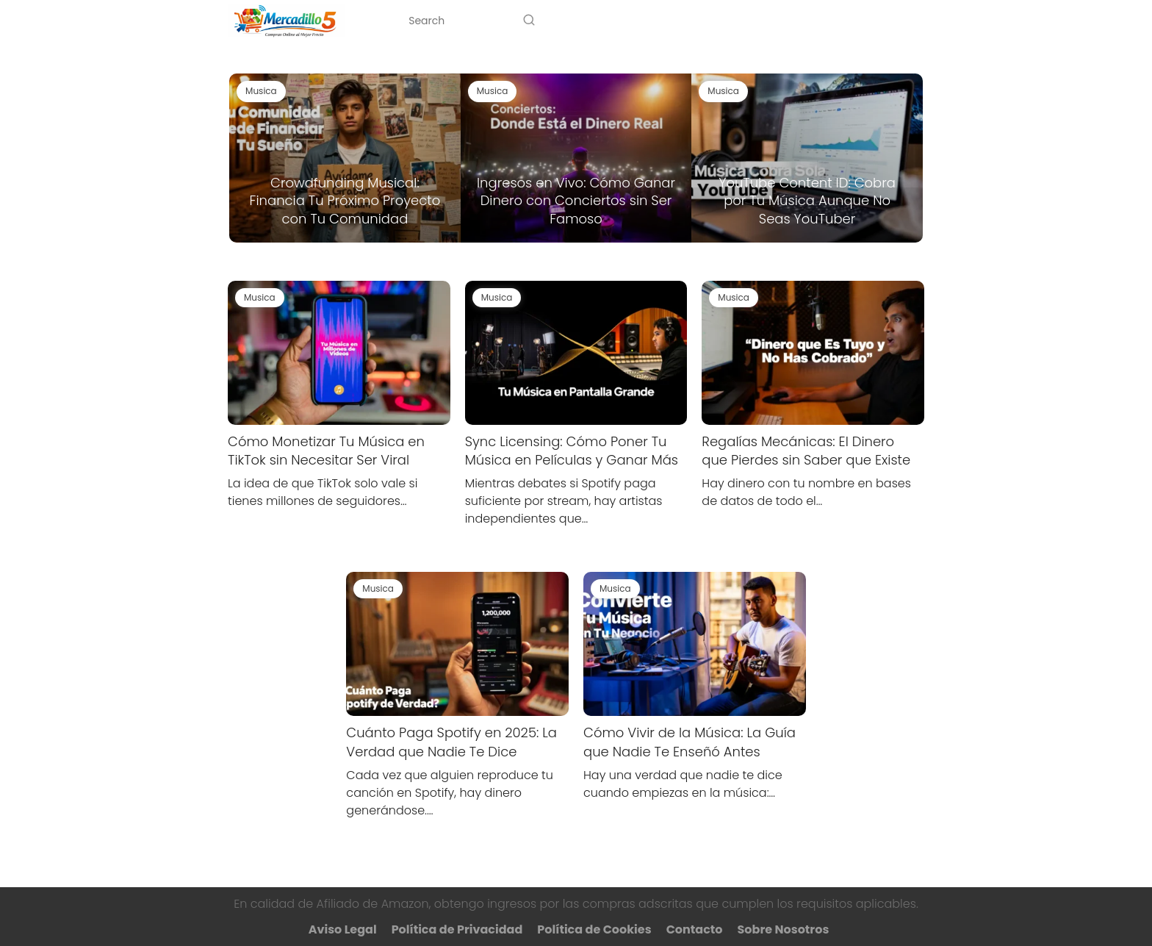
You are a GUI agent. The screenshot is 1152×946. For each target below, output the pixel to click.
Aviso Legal (343, 929)
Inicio (613, 20)
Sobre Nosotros (800, 20)
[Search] (529, 20)
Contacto (896, 20)
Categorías (686, 20)
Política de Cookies (594, 929)
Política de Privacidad (457, 929)
